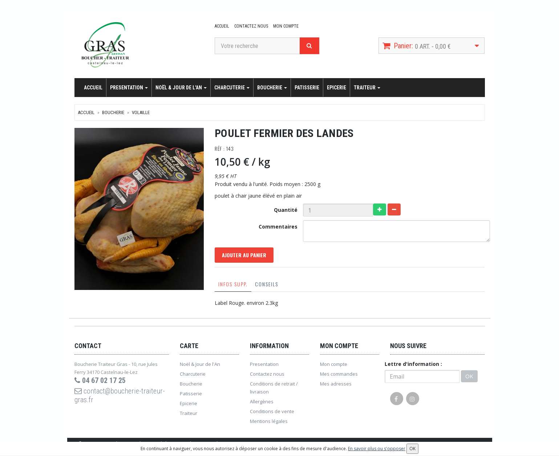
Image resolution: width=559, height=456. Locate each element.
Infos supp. (233, 284)
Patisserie (307, 87)
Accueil (222, 26)
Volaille (141, 112)
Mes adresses (336, 383)
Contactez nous (251, 26)
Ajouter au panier (244, 255)
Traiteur (367, 87)
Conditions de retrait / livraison (274, 387)
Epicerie (336, 87)
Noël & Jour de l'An (181, 87)
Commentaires (278, 226)
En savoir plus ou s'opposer (376, 448)
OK (469, 376)
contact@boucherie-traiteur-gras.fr (119, 395)
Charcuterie (232, 87)
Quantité (285, 209)
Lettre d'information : (413, 363)
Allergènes (262, 401)
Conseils (266, 284)
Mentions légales (269, 421)
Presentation (129, 87)
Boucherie (272, 87)
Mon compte (286, 26)
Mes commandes (339, 374)
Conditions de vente (272, 411)
